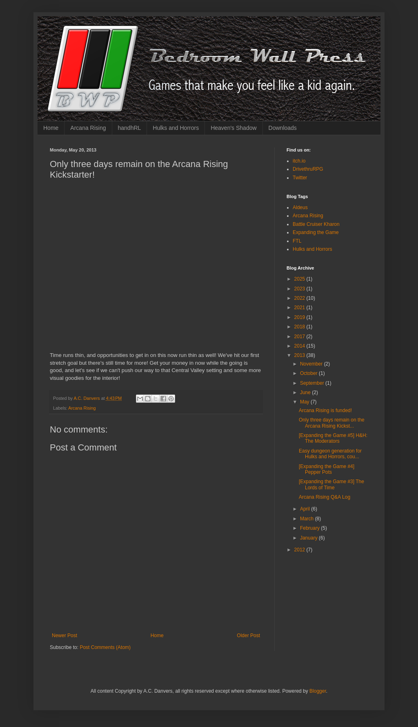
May (305, 402)
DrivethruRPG (308, 169)
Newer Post (64, 635)
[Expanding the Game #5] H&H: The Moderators (333, 438)
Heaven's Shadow (233, 128)
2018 (300, 327)
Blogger (317, 691)
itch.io (299, 161)
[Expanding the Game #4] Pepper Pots (326, 469)
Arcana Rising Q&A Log (324, 497)
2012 (300, 550)
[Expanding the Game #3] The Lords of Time (331, 484)
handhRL (129, 128)
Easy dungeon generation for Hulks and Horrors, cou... (330, 453)
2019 (300, 317)
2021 (300, 307)
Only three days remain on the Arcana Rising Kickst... (332, 422)
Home (50, 128)
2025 (300, 279)
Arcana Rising (88, 128)
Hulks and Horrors (176, 128)
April (305, 509)
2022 (300, 298)
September (312, 383)
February (310, 528)
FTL (297, 241)
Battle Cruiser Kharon (316, 224)
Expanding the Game (316, 232)
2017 (300, 336)
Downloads (283, 128)
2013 (300, 355)
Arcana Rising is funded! (325, 410)
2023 (300, 289)
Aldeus (300, 207)
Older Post (248, 635)
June (306, 392)
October (309, 373)
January (309, 538)
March (307, 519)
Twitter (300, 178)
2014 (300, 346)
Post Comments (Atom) (105, 647)
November (312, 364)
